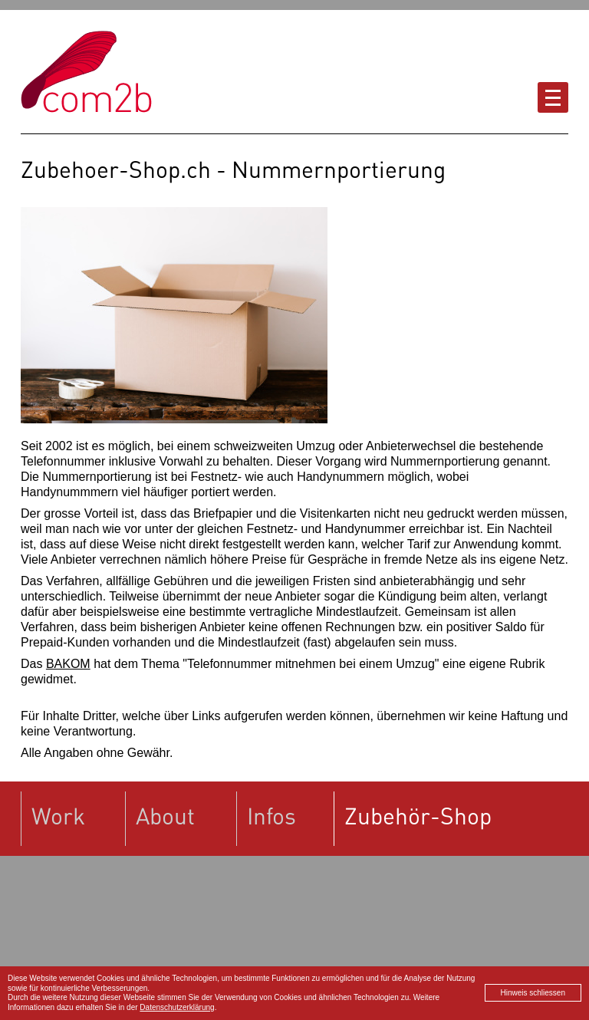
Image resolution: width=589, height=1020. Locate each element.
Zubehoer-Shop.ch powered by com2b (86, 72)
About (165, 815)
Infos (271, 815)
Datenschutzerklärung (177, 1007)
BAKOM (68, 663)
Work (58, 815)
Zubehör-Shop (418, 815)
